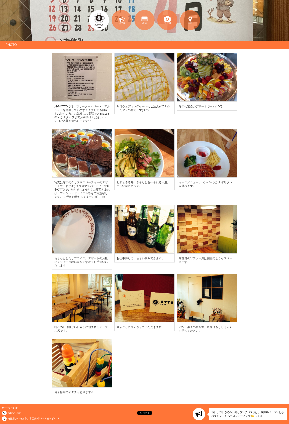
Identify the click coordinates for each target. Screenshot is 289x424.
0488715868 (14, 413)
